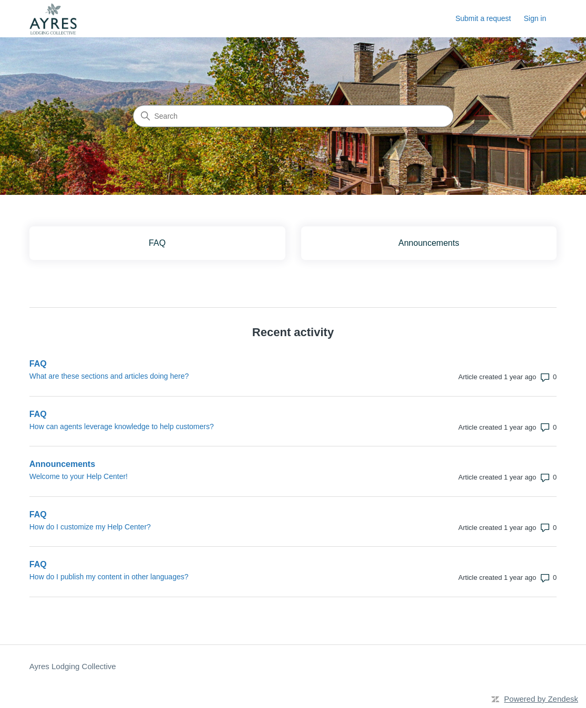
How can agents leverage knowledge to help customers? (121, 426)
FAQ (38, 363)
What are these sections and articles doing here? (109, 376)
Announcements (62, 464)
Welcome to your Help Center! (78, 476)
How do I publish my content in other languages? (109, 576)
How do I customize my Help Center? (90, 527)
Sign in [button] (534, 18)
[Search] (293, 116)
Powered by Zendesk (541, 698)
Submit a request (483, 18)
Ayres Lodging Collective (72, 666)
